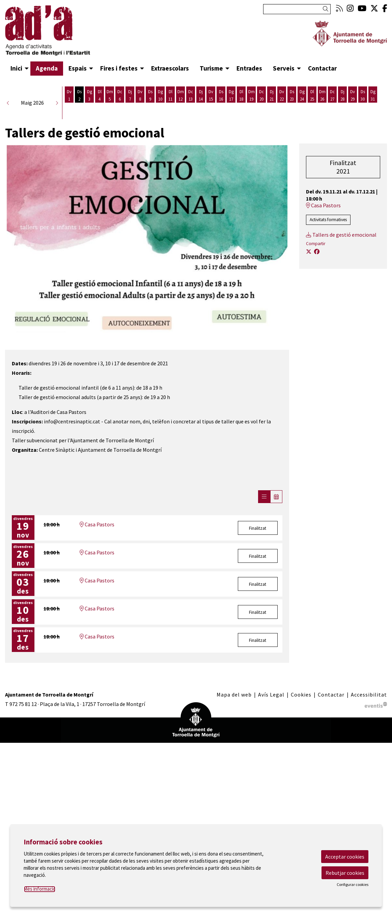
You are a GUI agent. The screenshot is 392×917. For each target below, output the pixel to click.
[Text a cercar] (297, 9)
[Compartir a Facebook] (316, 262)
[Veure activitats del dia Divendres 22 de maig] (281, 106)
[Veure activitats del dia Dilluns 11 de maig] (170, 106)
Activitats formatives (328, 230)
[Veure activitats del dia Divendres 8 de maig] (140, 106)
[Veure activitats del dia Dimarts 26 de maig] (322, 106)
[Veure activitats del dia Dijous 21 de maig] (271, 106)
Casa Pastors (97, 535)
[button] (327, 9)
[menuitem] (339, 8)
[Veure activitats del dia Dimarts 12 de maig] (180, 106)
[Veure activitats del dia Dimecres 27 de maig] (332, 106)
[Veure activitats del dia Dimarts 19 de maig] (251, 106)
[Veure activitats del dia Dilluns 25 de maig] (312, 106)
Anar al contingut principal (36, 6)
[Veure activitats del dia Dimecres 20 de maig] (261, 106)
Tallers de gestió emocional (341, 245)
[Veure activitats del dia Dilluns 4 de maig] (99, 106)
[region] (147, 249)
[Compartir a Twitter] (308, 262)
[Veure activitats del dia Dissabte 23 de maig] (291, 106)
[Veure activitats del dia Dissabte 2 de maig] (79, 106)
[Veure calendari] (276, 507)
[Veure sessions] (264, 507)
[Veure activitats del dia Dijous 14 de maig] (200, 106)
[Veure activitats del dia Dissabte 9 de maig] (150, 106)
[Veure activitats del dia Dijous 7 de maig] (129, 106)
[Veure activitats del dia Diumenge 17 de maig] (231, 106)
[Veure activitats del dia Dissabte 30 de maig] (362, 106)
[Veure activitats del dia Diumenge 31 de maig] (372, 106)
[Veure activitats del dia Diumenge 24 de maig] (302, 106)
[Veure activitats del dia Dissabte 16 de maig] (221, 106)
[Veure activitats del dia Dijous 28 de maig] (342, 106)
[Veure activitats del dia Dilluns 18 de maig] (241, 106)
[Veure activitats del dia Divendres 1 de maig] (69, 106)
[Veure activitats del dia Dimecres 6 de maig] (119, 106)
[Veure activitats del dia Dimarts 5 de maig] (109, 106)
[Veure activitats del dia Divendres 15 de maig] (210, 106)
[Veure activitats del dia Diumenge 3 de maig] (89, 106)
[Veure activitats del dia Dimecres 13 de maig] (190, 106)
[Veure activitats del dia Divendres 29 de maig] (352, 106)
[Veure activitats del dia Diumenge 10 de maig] (160, 106)
